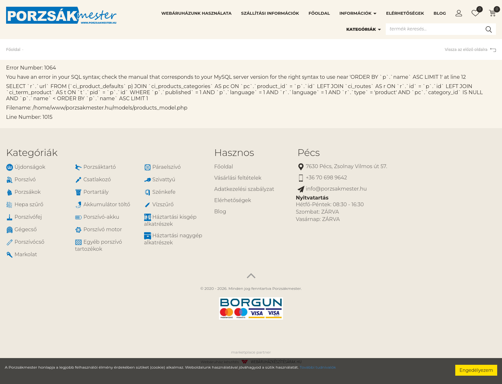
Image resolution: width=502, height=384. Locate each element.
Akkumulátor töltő (102, 204)
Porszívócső (25, 242)
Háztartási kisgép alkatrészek (170, 220)
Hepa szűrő (24, 204)
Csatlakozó (93, 180)
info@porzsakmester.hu (332, 189)
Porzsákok (23, 192)
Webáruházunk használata (196, 13)
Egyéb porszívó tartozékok (98, 245)
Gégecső (21, 229)
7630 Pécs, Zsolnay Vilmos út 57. (342, 166)
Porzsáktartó (95, 167)
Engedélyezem (476, 370)
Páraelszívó (162, 167)
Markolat (21, 254)
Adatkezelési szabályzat (244, 189)
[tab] (105, 152)
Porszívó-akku (97, 217)
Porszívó (21, 180)
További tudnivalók (318, 367)
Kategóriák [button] (32, 153)
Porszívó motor (98, 229)
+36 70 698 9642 (322, 178)
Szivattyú (159, 180)
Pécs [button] (308, 153)
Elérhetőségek (405, 13)
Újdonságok (25, 167)
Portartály (92, 192)
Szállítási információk (270, 13)
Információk (357, 13)
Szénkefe (159, 192)
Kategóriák (363, 29)
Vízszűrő (159, 204)
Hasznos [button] (234, 153)
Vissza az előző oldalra (470, 49)
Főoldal (319, 13)
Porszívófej (24, 217)
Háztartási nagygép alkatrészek (173, 239)
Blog (439, 13)
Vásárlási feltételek (238, 178)
